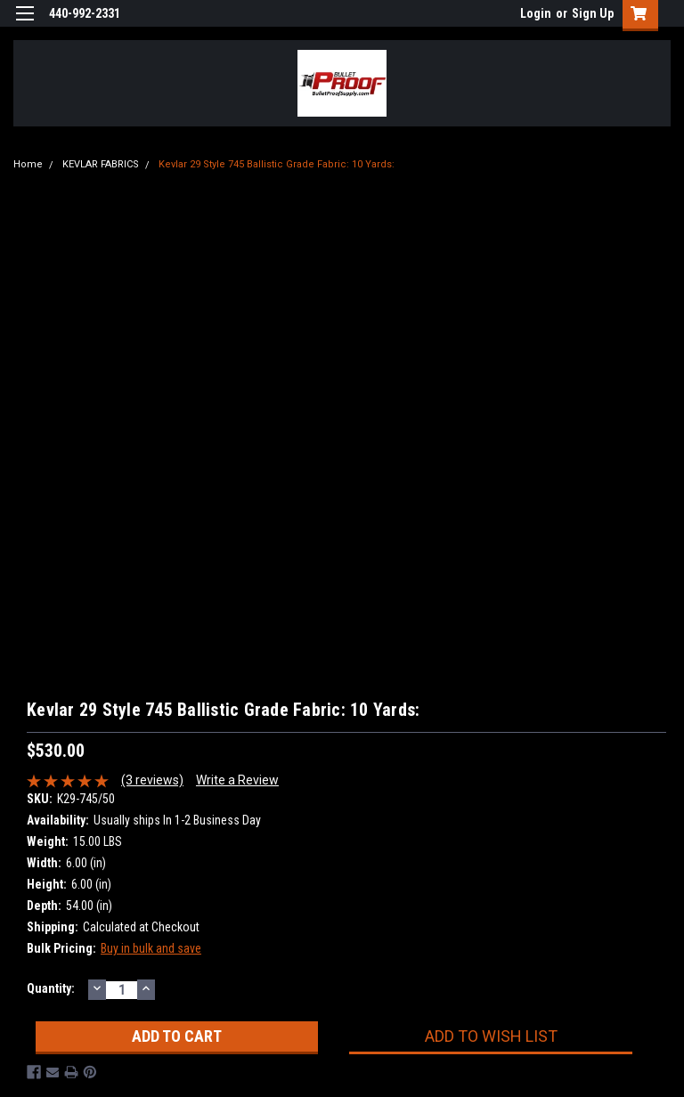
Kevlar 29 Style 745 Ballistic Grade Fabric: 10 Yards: (277, 164)
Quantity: (51, 988)
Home (28, 164)
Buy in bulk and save (151, 948)
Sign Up (593, 13)
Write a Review (237, 780)
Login (535, 13)
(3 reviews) (152, 780)
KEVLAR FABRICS (100, 164)
